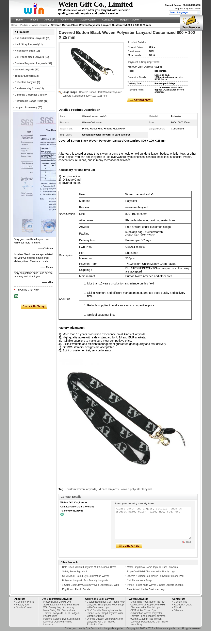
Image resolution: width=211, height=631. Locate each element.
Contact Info (180, 601)
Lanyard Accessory (26, 107)
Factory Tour (67, 19)
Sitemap (178, 610)
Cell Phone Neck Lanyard (29, 57)
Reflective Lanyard (25, 82)
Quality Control (88, 19)
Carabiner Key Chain (27, 88)
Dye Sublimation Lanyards (30, 38)
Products (33, 19)
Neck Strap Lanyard (26, 44)
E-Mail (177, 607)
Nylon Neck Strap (25, 50)
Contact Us (108, 19)
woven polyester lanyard (136, 489)
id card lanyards (109, 489)
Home (19, 19)
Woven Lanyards (39, 25)
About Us (49, 19)
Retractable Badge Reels (29, 101)
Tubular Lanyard (24, 75)
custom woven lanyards (81, 489)
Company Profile (25, 601)
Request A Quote (183, 8)
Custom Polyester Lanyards (31, 63)
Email (197, 8)
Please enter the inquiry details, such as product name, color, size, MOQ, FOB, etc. (153, 523)
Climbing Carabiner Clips (29, 94)
